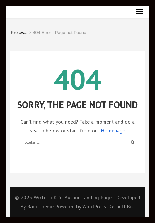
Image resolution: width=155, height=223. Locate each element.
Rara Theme (41, 206)
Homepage (113, 130)
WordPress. (94, 206)
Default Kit (120, 206)
